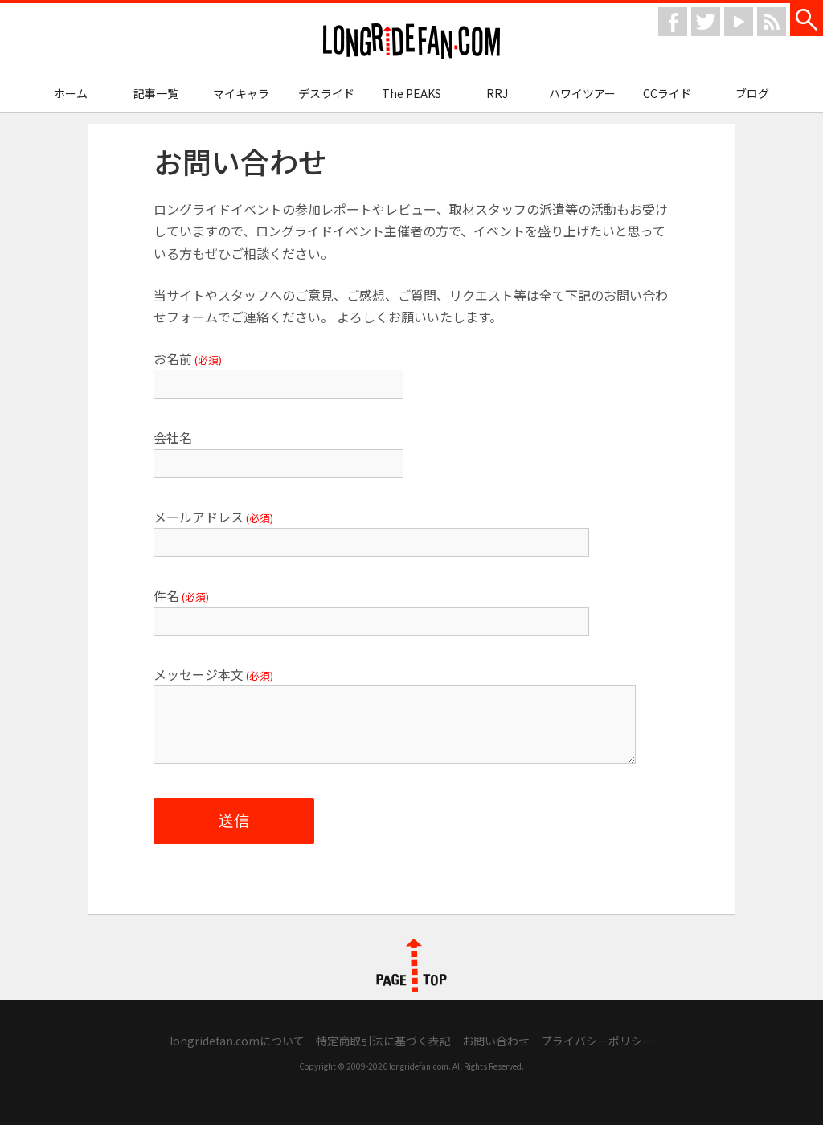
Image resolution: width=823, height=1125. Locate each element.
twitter (705, 21)
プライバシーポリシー (597, 1041)
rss (771, 21)
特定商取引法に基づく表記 (383, 1041)
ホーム (71, 93)
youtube (738, 21)
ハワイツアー (582, 93)
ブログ (752, 93)
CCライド (667, 93)
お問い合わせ (496, 1041)
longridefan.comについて (237, 1041)
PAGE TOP (411, 965)
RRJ (497, 93)
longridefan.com (411, 41)
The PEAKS (411, 93)
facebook (672, 21)
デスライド (326, 93)
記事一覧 (155, 93)
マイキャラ (241, 93)
